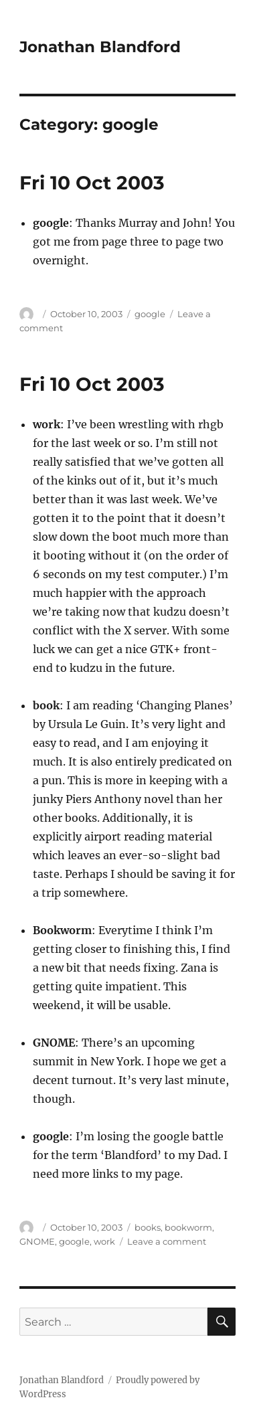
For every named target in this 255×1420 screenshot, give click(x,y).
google (150, 313)
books (148, 1227)
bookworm (188, 1227)
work (104, 1241)
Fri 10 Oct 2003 (92, 182)
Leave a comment (166, 1241)
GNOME (37, 1241)
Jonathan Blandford (100, 46)
